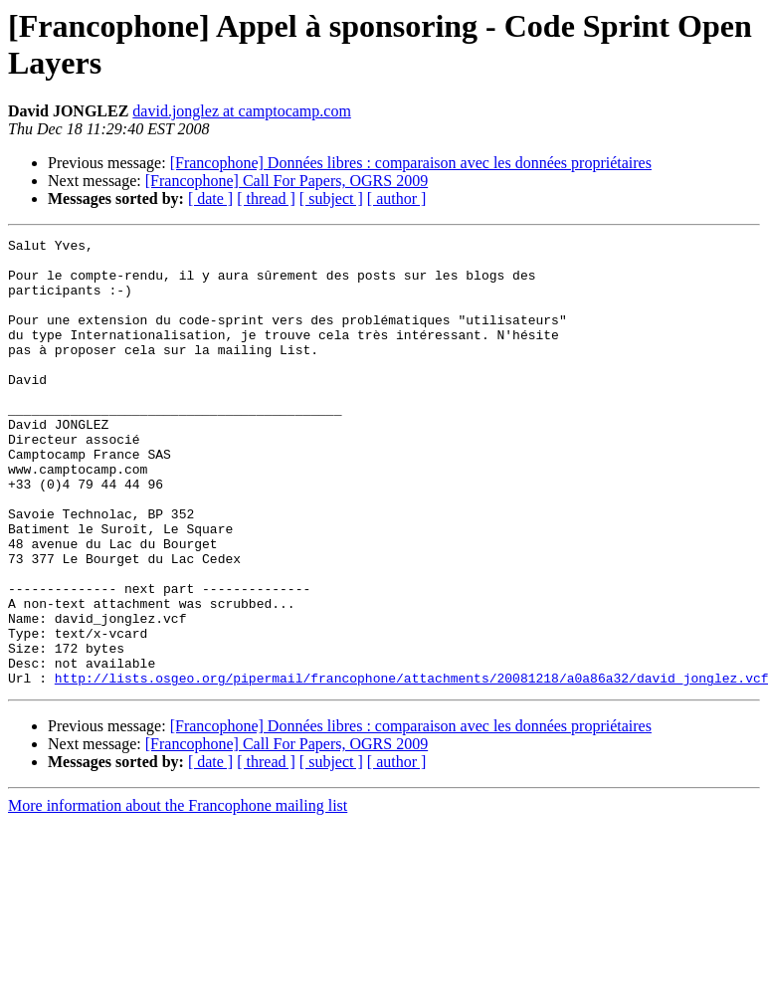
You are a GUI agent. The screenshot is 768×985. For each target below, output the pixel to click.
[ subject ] (331, 198)
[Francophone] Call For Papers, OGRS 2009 (286, 180)
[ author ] (397, 198)
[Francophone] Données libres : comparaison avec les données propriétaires (411, 162)
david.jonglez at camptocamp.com (241, 110)
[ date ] (210, 198)
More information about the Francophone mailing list (177, 894)
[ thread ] (266, 198)
